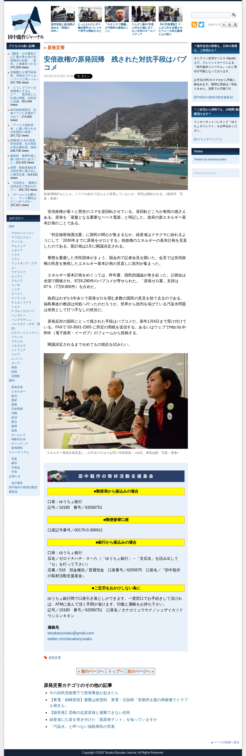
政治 (14, 396)
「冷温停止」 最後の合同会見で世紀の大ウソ (23, 186)
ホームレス (18, 435)
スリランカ (18, 298)
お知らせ (14, 476)
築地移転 (17, 448)
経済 (14, 417)
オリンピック (20, 443)
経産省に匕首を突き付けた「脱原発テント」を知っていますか (103, 719)
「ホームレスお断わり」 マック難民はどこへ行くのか (23, 198)
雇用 (14, 426)
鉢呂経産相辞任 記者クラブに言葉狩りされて (23, 113)
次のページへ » (140, 671)
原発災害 (56, 47)
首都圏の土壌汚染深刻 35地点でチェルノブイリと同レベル (23, 76)
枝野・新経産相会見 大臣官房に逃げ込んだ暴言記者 (24, 171)
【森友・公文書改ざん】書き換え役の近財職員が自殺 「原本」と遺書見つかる (23, 58)
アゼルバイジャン (22, 233)
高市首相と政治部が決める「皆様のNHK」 (63, 28)
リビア (15, 354)
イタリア (17, 250)
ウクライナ (18, 272)
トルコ (15, 306)
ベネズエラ (18, 345)
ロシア (15, 363)
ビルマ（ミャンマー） (25, 332)
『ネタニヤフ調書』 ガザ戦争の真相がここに (117, 28)
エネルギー (18, 391)
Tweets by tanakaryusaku (210, 159)
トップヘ (115, 671)
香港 (14, 367)
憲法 (14, 422)
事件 (14, 463)
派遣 (14, 430)
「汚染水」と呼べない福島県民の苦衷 (82, 726)
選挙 (14, 400)
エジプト (17, 276)
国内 (12, 380)
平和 (14, 472)
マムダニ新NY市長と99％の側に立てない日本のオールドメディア (143, 29)
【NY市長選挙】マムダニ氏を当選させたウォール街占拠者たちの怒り (170, 29)
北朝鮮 (15, 376)
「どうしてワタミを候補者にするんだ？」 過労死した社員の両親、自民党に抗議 (23, 94)
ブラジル (17, 341)
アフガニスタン (21, 237)
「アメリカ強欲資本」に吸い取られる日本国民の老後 (23, 128)
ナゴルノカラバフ (22, 311)
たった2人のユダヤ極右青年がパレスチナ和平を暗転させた (90, 28)
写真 (14, 459)
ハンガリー (18, 315)
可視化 (15, 467)
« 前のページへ (91, 671)
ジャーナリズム (19, 452)
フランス (17, 337)
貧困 (14, 404)
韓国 (14, 371)
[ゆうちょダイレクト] (207, 139)
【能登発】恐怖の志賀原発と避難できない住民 (91, 712)
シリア (15, 289)
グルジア (17, 280)
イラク (15, 254)
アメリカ (17, 241)
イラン (15, 259)
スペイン (17, 293)
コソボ (15, 285)
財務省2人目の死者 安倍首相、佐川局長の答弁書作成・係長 (24, 144)
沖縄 (14, 413)
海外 (12, 226)
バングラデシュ (21, 319)
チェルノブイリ (21, 302)
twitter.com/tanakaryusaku (70, 639)
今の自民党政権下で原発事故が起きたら (84, 693)
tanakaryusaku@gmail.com (71, 633)
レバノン (17, 358)
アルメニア (18, 246)
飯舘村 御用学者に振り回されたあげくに (23, 159)
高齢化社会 (18, 439)
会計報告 (17, 483)
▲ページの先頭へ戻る (225, 742)
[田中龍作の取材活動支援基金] (213, 97)
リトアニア (18, 350)
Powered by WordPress (205, 173)
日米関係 (17, 409)
